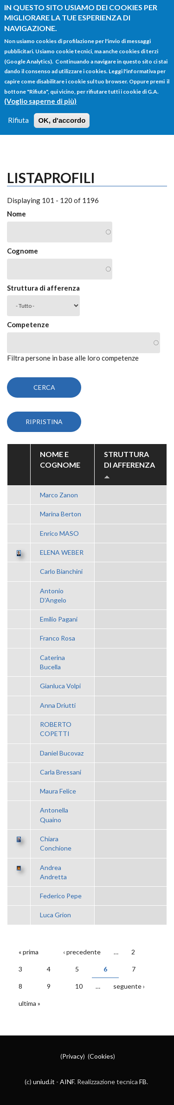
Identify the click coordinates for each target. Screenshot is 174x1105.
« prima (29, 952)
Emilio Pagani (58, 619)
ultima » (29, 1003)
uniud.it (44, 1082)
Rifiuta (18, 108)
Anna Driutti (58, 705)
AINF (67, 1082)
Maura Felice (58, 791)
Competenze (28, 324)
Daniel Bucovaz (62, 753)
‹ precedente (82, 952)
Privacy (72, 1056)
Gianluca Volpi (60, 686)
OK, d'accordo (61, 109)
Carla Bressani (60, 772)
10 (79, 986)
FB (143, 1082)
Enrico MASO (59, 533)
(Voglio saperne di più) (40, 89)
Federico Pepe (61, 896)
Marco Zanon (59, 495)
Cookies (101, 1056)
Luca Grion (55, 915)
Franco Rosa (57, 638)
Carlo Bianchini (61, 571)
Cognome (22, 251)
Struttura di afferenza (43, 288)
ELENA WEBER (62, 552)
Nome (16, 214)
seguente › (129, 986)
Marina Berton (60, 514)
